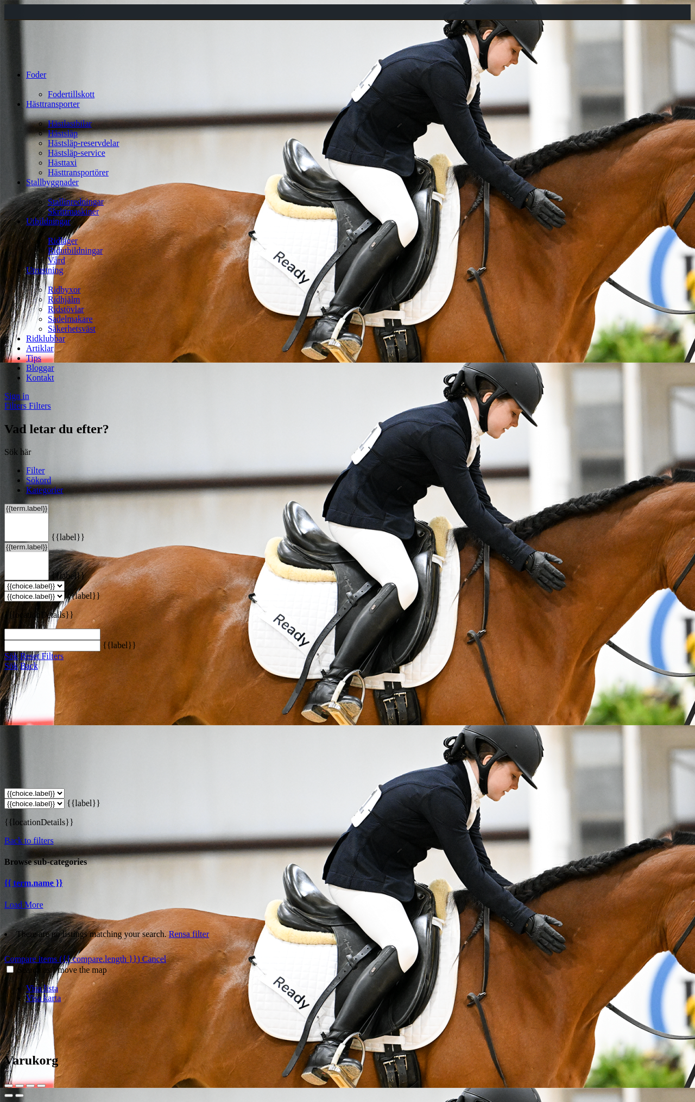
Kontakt (40, 377)
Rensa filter (189, 934)
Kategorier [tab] (44, 490)
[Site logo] (33, 56)
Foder (36, 74)
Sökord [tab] (38, 480)
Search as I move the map (62, 969)
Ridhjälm (64, 299)
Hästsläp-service (76, 152)
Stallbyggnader (52, 182)
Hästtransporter (53, 104)
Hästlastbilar (70, 123)
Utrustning (44, 270)
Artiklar (40, 348)
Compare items (73, 959)
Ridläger (63, 240)
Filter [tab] (35, 470)
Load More (23, 904)
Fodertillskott (71, 94)
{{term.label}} (26, 509)
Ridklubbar (45, 338)
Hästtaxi (62, 162)
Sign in (16, 396)
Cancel (154, 959)
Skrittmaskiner (73, 211)
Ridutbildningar (75, 250)
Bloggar (40, 367)
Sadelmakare (70, 319)
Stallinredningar (76, 201)
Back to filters (29, 840)
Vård (56, 260)
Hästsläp (63, 133)
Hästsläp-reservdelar (83, 143)
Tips (33, 358)
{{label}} (68, 537)
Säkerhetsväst (72, 328)
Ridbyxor (64, 289)
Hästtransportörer (78, 172)
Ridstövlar (66, 309)
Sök (11, 656)
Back (29, 665)
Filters (16, 405)
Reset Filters (42, 656)
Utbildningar (48, 221)
